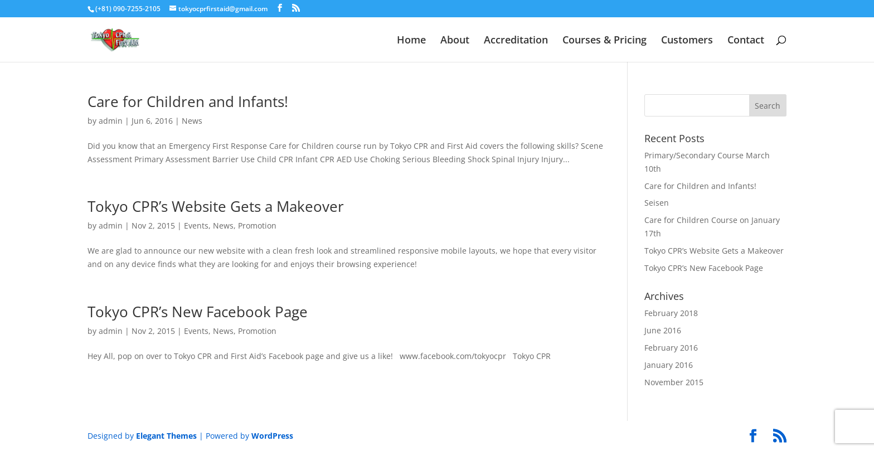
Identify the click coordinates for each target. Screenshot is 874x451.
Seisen (656, 202)
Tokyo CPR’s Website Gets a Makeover (216, 206)
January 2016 (668, 365)
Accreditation (516, 41)
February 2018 (671, 313)
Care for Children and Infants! (188, 101)
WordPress (272, 435)
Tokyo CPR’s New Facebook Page (198, 312)
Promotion (257, 225)
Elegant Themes (166, 435)
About (454, 41)
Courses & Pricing (604, 41)
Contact (745, 41)
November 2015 (673, 382)
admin (111, 120)
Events (196, 225)
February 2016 (671, 347)
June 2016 (662, 330)
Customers (687, 41)
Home (411, 41)
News (192, 120)
